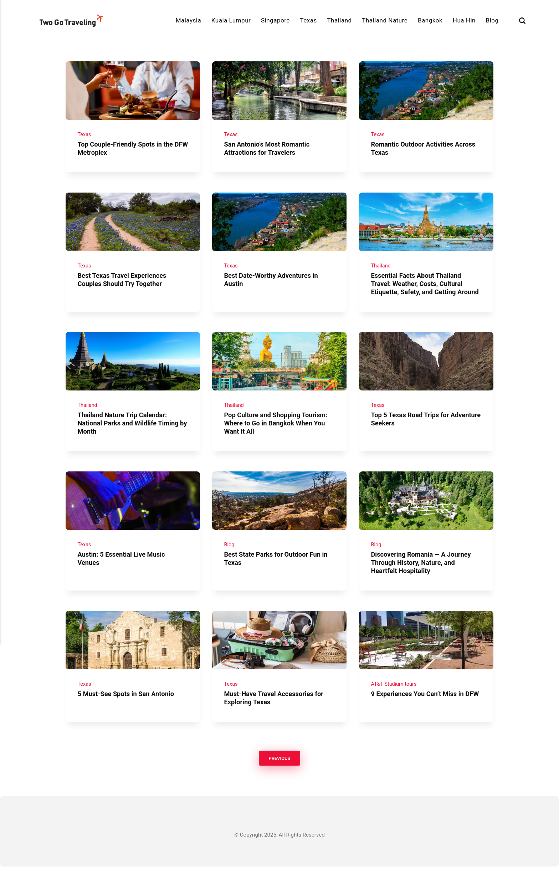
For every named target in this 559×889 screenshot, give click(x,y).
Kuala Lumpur (231, 20)
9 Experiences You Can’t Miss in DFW (419, 720)
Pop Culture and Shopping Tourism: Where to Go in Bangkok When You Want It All (278, 439)
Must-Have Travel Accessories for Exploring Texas (276, 720)
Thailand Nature (384, 20)
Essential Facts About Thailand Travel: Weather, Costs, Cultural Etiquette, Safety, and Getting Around (419, 293)
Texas (308, 20)
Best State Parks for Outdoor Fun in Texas (278, 577)
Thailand (339, 20)
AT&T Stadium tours (395, 706)
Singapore (275, 20)
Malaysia (188, 20)
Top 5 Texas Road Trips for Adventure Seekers (411, 435)
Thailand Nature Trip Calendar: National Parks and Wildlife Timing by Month (130, 439)
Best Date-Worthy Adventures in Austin (273, 285)
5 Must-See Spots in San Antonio (127, 716)
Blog (492, 20)
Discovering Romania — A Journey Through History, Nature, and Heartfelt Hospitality (423, 581)
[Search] (522, 20)
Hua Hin (464, 20)
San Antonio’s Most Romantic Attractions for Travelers (269, 151)
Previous (279, 780)
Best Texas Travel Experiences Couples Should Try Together (123, 285)
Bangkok (430, 20)
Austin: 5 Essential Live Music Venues (123, 577)
